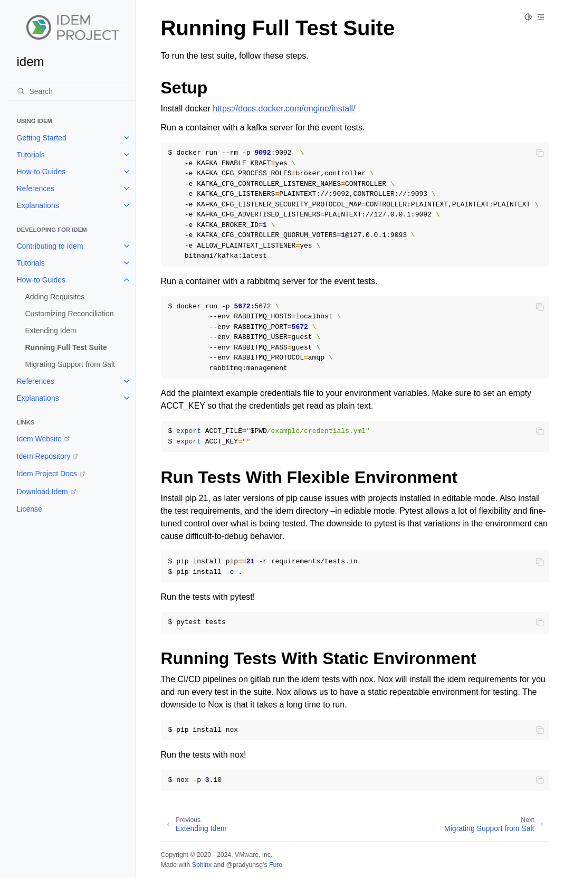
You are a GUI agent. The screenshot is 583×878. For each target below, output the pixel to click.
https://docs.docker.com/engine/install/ (284, 108)
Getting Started (41, 138)
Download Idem (42, 491)
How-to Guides (41, 171)
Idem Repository (44, 456)
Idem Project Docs (47, 473)
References (36, 188)
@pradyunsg (244, 864)
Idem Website (39, 439)
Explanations (38, 205)
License (29, 509)
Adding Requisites (55, 296)
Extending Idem (51, 330)
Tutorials (31, 154)
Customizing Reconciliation (69, 313)
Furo (275, 864)
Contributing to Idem (50, 246)
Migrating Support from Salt (70, 364)
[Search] (71, 91)
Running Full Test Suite (66, 347)
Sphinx (202, 864)
